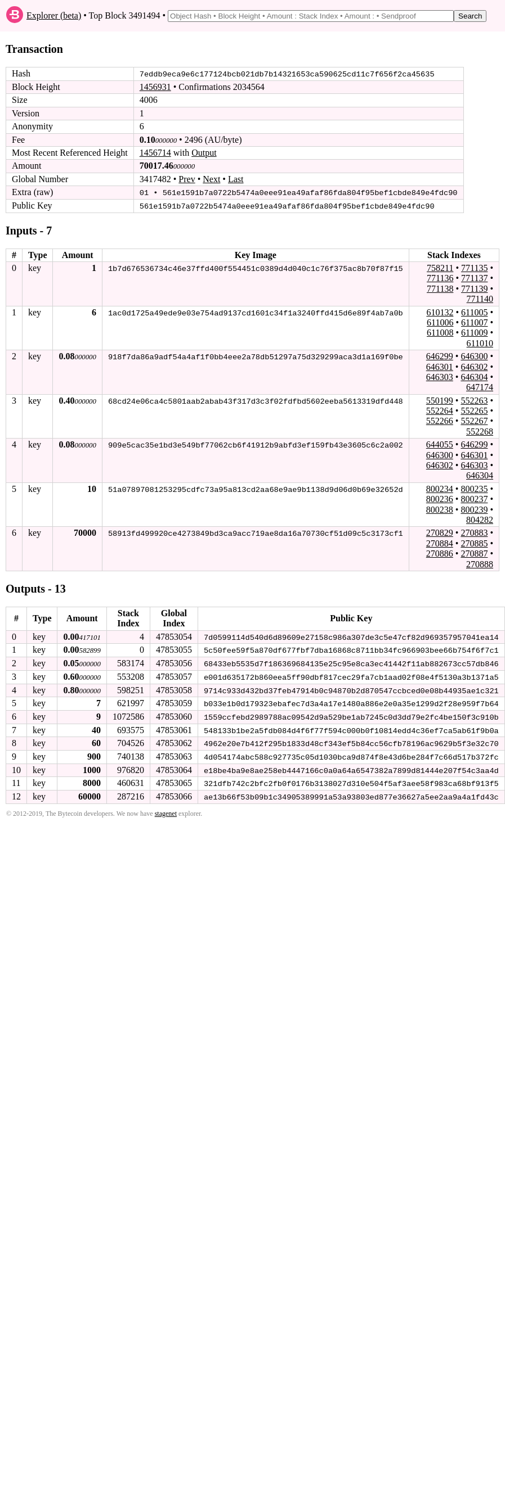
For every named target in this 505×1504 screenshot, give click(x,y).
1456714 (155, 152)
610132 (439, 312)
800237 (474, 498)
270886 (439, 553)
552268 (479, 431)
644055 (439, 444)
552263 (474, 400)
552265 (474, 410)
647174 (479, 386)
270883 (474, 532)
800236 (439, 498)
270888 (479, 563)
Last (236, 179)
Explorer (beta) (53, 15)
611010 (480, 342)
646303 (439, 376)
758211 (440, 267)
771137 (474, 277)
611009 (474, 332)
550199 (439, 400)
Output (203, 152)
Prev (186, 179)
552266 (439, 421)
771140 (480, 298)
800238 (439, 509)
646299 (439, 355)
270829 (439, 532)
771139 (474, 288)
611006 (440, 322)
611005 (474, 312)
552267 (474, 421)
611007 (474, 322)
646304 (474, 376)
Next (211, 179)
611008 (440, 332)
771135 (474, 267)
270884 (439, 543)
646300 (474, 355)
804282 (479, 519)
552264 (439, 410)
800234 (439, 488)
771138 (440, 288)
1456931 (155, 87)
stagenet (166, 811)
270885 (474, 543)
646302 (474, 366)
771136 (440, 277)
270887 (474, 553)
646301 (439, 366)
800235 (474, 488)
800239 (474, 509)
